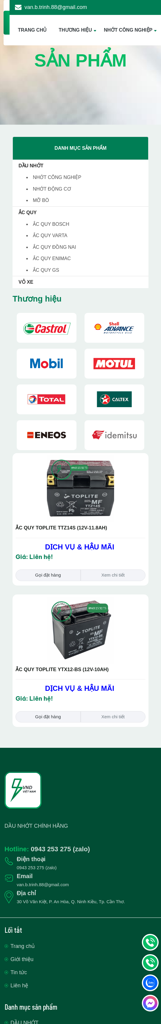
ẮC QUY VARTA (50, 235)
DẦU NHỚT (31, 165)
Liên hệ (19, 986)
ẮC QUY (28, 212)
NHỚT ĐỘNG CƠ (52, 188)
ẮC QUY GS (46, 270)
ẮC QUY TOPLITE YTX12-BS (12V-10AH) (62, 669)
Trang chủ (22, 946)
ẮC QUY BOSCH (51, 224)
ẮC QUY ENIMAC (52, 258)
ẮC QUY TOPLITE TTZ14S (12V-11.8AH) (61, 527)
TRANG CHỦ (32, 30)
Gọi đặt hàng (48, 574)
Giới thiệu (21, 959)
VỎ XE (26, 282)
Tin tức (18, 972)
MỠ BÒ (41, 200)
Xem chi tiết (113, 574)
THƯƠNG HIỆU (75, 30)
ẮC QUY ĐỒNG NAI (54, 247)
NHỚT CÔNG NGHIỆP (128, 30)
